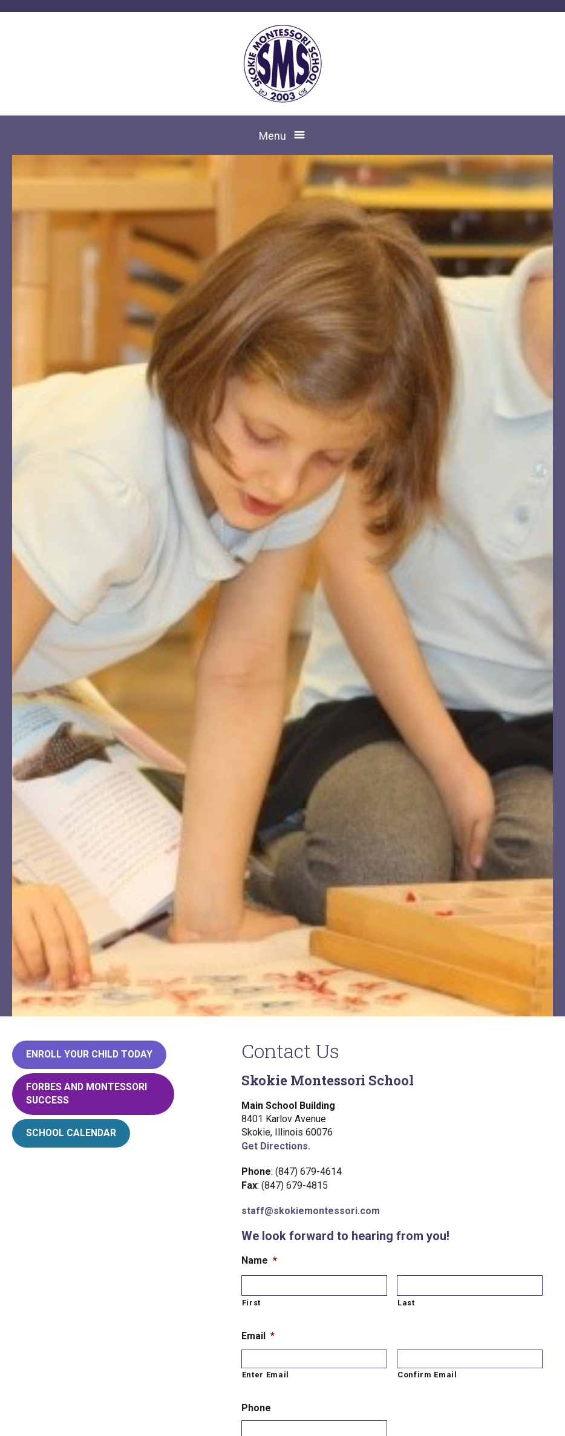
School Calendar (71, 1133)
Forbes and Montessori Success (86, 1093)
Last (406, 1302)
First (251, 1302)
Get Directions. (275, 1146)
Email (258, 1336)
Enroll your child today (89, 1054)
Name (259, 1260)
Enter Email (265, 1374)
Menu (272, 135)
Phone (256, 1408)
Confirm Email (427, 1374)
